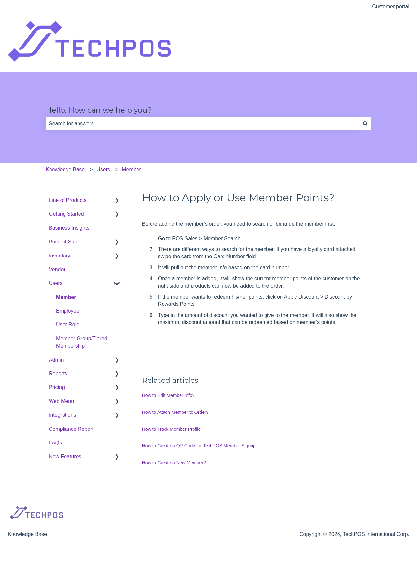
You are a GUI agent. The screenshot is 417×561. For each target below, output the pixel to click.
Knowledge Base (65, 169)
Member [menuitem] (66, 297)
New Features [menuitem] (65, 456)
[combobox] (202, 123)
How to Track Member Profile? (172, 429)
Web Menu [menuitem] (61, 401)
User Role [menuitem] (67, 324)
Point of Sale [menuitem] (64, 241)
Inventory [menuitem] (59, 255)
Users (103, 169)
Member (131, 169)
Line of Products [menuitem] (68, 200)
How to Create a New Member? (174, 462)
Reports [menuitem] (58, 373)
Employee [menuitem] (67, 311)
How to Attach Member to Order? (175, 412)
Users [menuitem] (56, 283)
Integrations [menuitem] (62, 415)
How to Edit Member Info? (168, 395)
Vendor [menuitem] (57, 269)
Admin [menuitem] (56, 360)
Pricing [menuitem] (57, 387)
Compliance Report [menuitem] (71, 429)
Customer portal (390, 6)
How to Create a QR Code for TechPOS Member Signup (199, 445)
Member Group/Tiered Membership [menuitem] (81, 342)
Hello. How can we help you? (99, 110)
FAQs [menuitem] (55, 442)
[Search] (365, 123)
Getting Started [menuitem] (66, 214)
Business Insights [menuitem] (69, 228)
